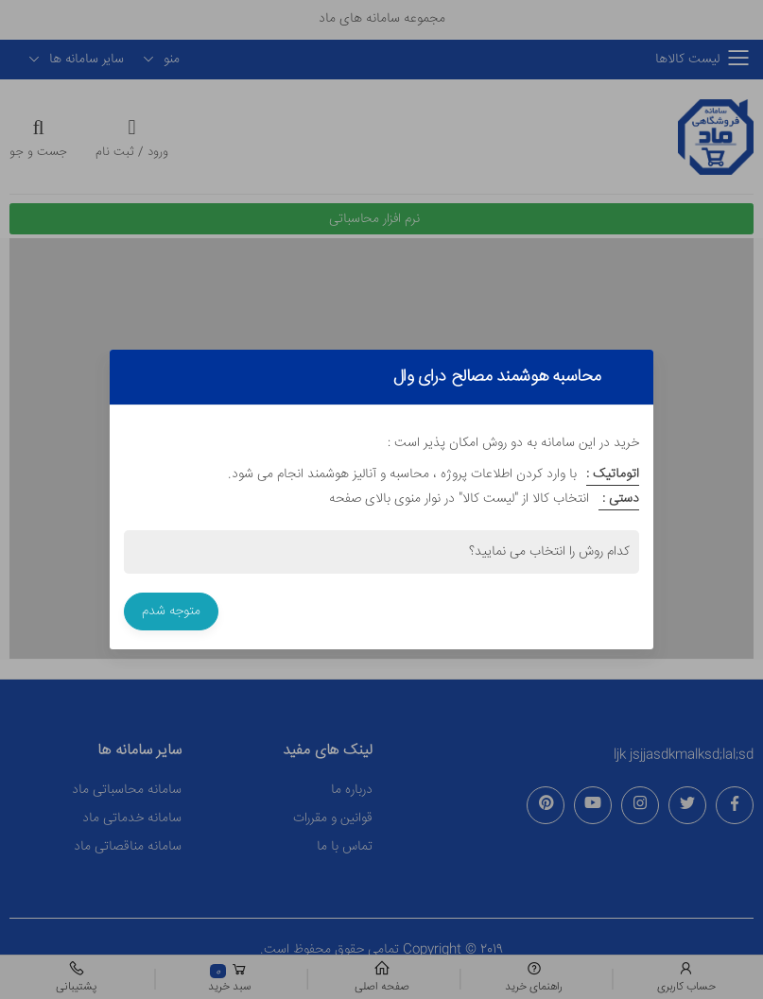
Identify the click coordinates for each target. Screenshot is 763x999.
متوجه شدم (171, 611)
